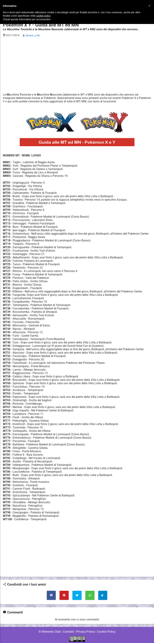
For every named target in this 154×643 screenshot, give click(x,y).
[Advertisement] (77, 65)
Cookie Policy (104, 630)
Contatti (69, 630)
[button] (149, 6)
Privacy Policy (85, 630)
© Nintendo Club (51, 630)
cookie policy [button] (43, 15)
